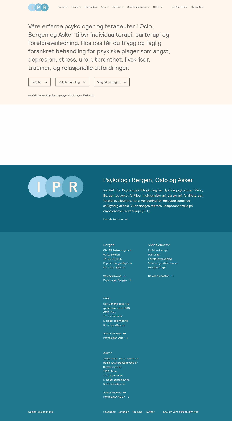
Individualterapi (157, 250)
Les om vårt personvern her (180, 411)
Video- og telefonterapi (163, 263)
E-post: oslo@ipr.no (115, 320)
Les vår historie (113, 219)
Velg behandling (69, 82)
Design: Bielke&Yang (40, 411)
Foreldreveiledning (160, 259)
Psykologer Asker (114, 396)
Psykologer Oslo (113, 337)
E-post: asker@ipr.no (116, 379)
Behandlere (91, 7)
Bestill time (181, 7)
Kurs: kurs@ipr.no (114, 267)
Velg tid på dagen (108, 82)
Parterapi (154, 254)
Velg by (36, 82)
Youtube (137, 411)
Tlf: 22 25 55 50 (113, 316)
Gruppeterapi (156, 267)
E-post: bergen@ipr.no (117, 263)
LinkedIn (124, 411)
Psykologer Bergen (115, 280)
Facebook (109, 411)
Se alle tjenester (158, 276)
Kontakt (199, 7)
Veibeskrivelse (112, 276)
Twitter (150, 411)
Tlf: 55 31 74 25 (112, 259)
